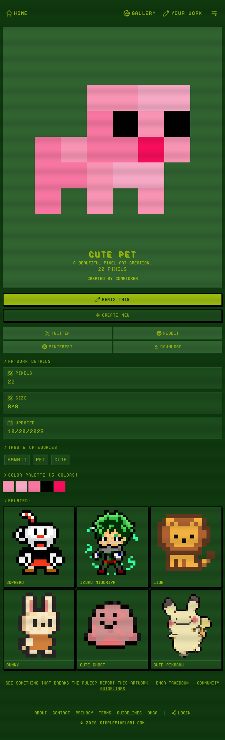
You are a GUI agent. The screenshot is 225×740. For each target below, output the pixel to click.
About (40, 712)
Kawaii (17, 459)
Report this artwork (124, 683)
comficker (127, 278)
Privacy (84, 712)
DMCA (152, 712)
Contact (61, 712)
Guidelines (129, 712)
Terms (105, 712)
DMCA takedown (172, 683)
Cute (60, 459)
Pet (40, 459)
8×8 (12, 406)
